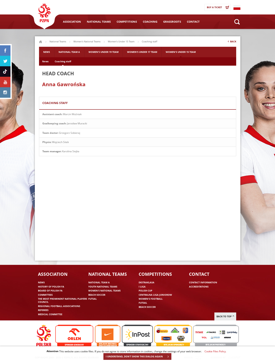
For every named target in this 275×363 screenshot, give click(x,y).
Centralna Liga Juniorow (155, 294)
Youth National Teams (102, 286)
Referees (43, 310)
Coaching (150, 21)
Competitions (127, 21)
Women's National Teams (86, 41)
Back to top (225, 316)
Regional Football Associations (59, 306)
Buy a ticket (218, 7)
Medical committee (50, 314)
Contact (193, 21)
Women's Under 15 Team (121, 41)
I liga (142, 286)
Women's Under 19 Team (104, 51)
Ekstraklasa (146, 282)
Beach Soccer (96, 294)
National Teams (99, 21)
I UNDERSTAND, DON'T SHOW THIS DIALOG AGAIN (138, 356)
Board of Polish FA (50, 290)
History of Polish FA (51, 286)
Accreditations (199, 286)
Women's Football (151, 298)
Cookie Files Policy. (215, 351)
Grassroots (172, 21)
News (46, 51)
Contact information (203, 282)
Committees (45, 294)
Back (231, 42)
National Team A (69, 51)
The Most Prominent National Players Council (62, 300)
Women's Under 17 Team (142, 51)
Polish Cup (145, 290)
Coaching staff (63, 61)
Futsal (92, 298)
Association (72, 21)
